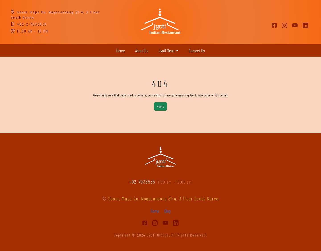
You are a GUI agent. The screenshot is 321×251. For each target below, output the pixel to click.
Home (120, 50)
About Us (141, 50)
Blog (167, 211)
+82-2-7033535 (29, 24)
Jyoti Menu (166, 50)
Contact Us (197, 50)
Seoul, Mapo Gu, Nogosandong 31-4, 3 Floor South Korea (161, 198)
